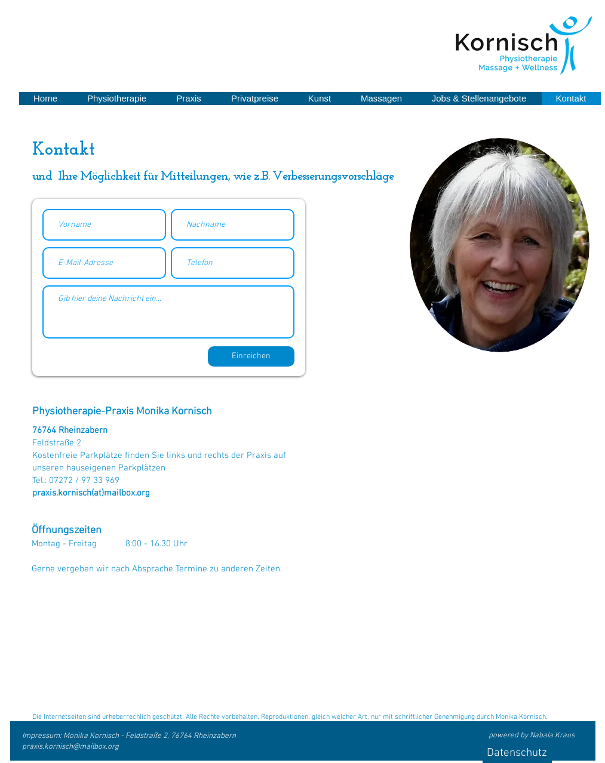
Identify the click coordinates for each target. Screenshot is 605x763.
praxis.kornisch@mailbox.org (70, 747)
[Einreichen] (251, 356)
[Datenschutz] (517, 754)
